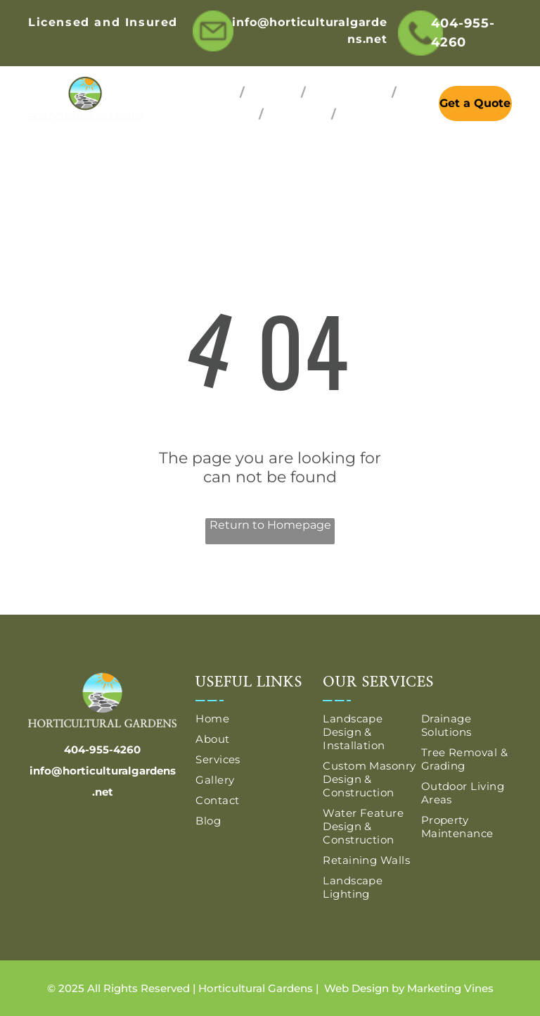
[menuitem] (214, 93)
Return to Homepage (270, 525)
